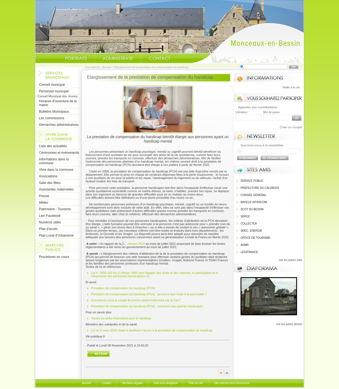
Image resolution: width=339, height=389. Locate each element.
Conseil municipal (52, 85)
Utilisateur (241, 112)
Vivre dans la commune (56, 170)
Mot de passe (271, 112)
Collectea (249, 223)
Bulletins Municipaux (54, 111)
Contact (159, 58)
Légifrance (249, 252)
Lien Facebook (50, 216)
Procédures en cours (54, 257)
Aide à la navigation (166, 383)
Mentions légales (132, 383)
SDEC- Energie (251, 230)
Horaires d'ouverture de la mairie (58, 103)
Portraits (76, 58)
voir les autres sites (290, 260)
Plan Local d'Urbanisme (56, 235)
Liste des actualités (53, 146)
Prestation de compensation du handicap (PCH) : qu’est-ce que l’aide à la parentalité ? (149, 294)
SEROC (245, 216)
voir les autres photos (289, 324)
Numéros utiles (50, 222)
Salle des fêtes (50, 183)
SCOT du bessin (252, 209)
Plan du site (196, 383)
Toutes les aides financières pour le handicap (121, 318)
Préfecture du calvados (260, 187)
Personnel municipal (54, 91)
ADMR (244, 244)
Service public (252, 180)
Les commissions (51, 118)
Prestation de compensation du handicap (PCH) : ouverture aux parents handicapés (147, 306)
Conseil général (253, 195)
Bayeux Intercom (254, 202)
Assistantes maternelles (56, 189)
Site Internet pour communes (231, 383)
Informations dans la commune (54, 161)
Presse (44, 196)
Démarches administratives (59, 125)
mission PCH (136, 243)
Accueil (247, 42)
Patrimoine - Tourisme (55, 209)
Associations (48, 176)
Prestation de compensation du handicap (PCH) (123, 288)
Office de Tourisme (255, 237)
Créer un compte (291, 127)
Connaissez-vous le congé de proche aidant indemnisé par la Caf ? (136, 300)
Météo (43, 203)
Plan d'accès (48, 229)
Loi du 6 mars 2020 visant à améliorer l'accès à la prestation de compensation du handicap (152, 330)
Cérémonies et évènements (59, 153)
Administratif (118, 58)
